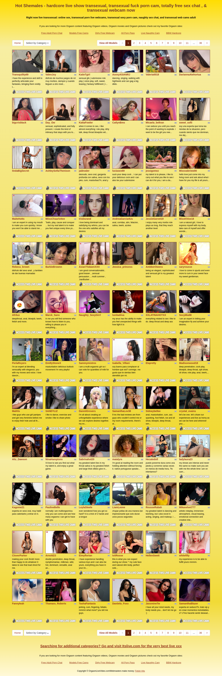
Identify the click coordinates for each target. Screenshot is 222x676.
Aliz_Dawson (19, 459)
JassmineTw (153, 603)
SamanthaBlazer (188, 603)
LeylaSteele (85, 507)
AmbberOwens (154, 266)
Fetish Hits (140, 671)
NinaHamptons (54, 459)
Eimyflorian (85, 555)
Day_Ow (50, 122)
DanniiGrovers (87, 411)
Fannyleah (18, 603)
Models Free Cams (78, 33)
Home (17, 43)
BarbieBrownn (53, 266)
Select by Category (37, 43)
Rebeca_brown (21, 266)
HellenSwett (153, 555)
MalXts (16, 411)
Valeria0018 (152, 74)
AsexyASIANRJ (121, 74)
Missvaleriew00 (188, 170)
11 (187, 43)
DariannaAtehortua (190, 74)
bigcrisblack (19, 122)
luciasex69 (118, 170)
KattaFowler (86, 122)
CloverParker (19, 555)
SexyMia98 (185, 315)
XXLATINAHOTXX (156, 315)
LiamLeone (118, 507)
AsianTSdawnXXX (89, 266)
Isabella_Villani (121, 363)
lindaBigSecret (20, 170)
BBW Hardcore (173, 33)
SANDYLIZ (51, 411)
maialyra (117, 459)
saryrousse (185, 266)
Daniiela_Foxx (120, 603)
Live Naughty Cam (150, 33)
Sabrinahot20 (86, 459)
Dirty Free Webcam (105, 33)
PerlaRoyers (19, 363)
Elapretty (151, 363)
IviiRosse (117, 555)
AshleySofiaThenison (57, 170)
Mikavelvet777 (187, 507)
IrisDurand (85, 218)
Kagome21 (18, 507)
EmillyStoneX (53, 363)
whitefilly (184, 555)
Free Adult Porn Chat (51, 33)
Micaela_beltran (155, 122)
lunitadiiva (118, 315)
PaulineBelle (52, 507)
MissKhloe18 (186, 218)
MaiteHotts (18, 218)
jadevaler (84, 170)
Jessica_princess (122, 266)
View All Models (108, 43)
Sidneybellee (153, 411)
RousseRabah (154, 507)
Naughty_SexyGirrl (90, 315)
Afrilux (16, 315)
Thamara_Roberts (55, 603)
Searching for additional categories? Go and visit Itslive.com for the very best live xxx (111, 646)
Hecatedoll (152, 459)
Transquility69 (20, 74)
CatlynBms (118, 122)
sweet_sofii (185, 122)
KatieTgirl (84, 74)
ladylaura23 (185, 459)
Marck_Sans (52, 315)
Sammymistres (87, 363)
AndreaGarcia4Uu (122, 218)
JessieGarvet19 (155, 218)
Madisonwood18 (188, 363)
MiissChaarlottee (55, 218)
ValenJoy (50, 74)
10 (180, 43)
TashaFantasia (87, 603)
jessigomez (152, 170)
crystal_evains (187, 411)
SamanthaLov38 (121, 411)
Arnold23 (50, 555)
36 (200, 43)
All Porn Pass (128, 33)
